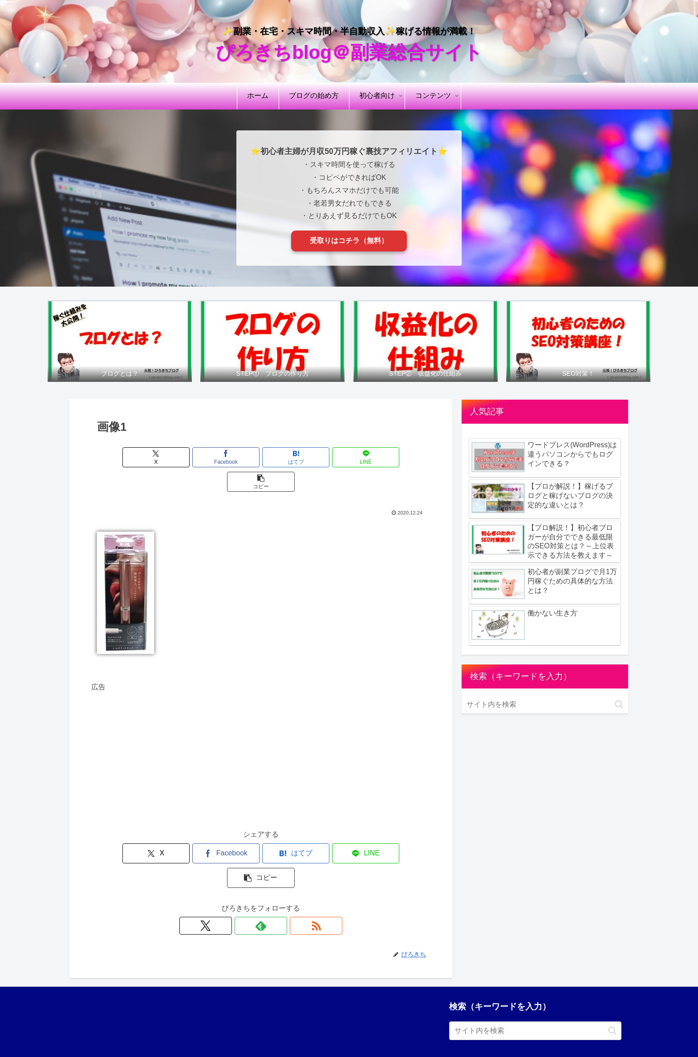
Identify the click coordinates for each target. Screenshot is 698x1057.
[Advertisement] (260, 731)
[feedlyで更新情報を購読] (261, 877)
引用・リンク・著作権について (483, 1029)
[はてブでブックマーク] (261, 457)
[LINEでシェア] (318, 457)
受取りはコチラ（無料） (349, 240)
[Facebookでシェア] (204, 457)
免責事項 (417, 1029)
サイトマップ (554, 1029)
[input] (545, 704)
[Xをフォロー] (240, 877)
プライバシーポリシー (364, 1029)
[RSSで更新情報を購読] (281, 877)
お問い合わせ (601, 1029)
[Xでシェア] (147, 457)
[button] (375, 457)
